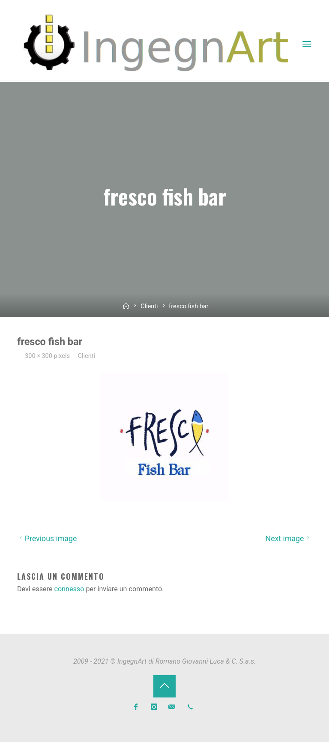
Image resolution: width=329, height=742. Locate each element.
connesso (69, 588)
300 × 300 (39, 356)
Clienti (149, 306)
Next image (289, 538)
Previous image (47, 538)
